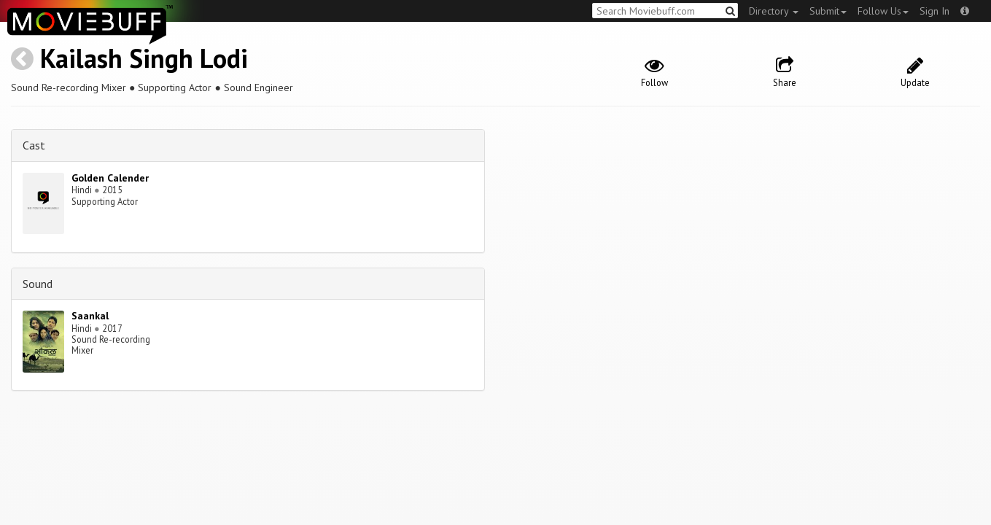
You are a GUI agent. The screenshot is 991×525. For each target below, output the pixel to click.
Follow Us (883, 11)
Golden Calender (110, 177)
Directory (773, 11)
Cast (34, 145)
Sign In (934, 11)
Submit (828, 11)
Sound (38, 283)
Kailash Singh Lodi (144, 58)
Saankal (90, 315)
